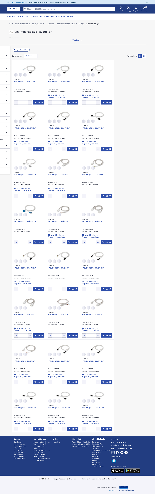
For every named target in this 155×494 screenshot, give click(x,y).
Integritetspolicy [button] (59, 479)
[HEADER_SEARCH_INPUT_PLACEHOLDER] (69, 9)
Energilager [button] (96, 448)
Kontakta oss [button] (19, 456)
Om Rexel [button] (17, 442)
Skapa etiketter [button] (39, 454)
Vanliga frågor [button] (19, 458)
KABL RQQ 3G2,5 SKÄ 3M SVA (90, 361)
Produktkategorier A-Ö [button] (42, 442)
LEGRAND (48, 79)
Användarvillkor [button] (40, 461)
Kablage (81, 24)
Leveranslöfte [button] (39, 456)
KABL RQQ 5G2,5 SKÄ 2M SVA (124, 408)
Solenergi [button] (95, 454)
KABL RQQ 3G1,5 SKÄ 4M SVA (56, 268)
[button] (25, 49)
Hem (11, 24)
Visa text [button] (78, 40)
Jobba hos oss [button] (19, 444)
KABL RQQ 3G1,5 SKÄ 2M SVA (124, 268)
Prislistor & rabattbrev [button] (42, 450)
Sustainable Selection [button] (80, 446)
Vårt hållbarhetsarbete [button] (81, 442)
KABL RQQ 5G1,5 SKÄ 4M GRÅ (56, 175)
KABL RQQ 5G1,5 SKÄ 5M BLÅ (56, 221)
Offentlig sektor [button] (98, 467)
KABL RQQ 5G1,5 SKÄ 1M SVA (124, 128)
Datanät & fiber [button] (98, 444)
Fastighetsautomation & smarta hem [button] (101, 451)
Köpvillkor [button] (57, 442)
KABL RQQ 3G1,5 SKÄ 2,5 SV (89, 268)
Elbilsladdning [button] (97, 446)
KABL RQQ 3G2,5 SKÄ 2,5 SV (55, 81)
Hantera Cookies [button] (88, 479)
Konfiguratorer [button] (39, 446)
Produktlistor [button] (38, 452)
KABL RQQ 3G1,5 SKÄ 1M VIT (90, 175)
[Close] (146, 2)
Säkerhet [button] (95, 456)
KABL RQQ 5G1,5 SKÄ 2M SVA (90, 408)
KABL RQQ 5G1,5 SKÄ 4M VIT (90, 221)
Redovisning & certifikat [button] (81, 444)
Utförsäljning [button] (38, 448)
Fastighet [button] (95, 458)
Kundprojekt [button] (19, 452)
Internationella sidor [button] (107, 479)
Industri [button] (95, 461)
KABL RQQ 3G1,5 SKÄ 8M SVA (56, 128)
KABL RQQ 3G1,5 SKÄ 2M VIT (56, 361)
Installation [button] (96, 465)
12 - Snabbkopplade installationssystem (60, 24)
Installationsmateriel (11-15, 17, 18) (28, 24)
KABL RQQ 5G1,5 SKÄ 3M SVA (56, 408)
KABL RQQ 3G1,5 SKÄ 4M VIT (124, 314)
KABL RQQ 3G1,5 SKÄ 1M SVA (124, 81)
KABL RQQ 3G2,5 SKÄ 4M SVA (90, 81)
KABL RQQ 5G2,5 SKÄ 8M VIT (124, 221)
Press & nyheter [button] (20, 446)
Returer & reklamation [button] (42, 458)
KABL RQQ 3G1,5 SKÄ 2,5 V (89, 314)
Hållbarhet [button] (18, 448)
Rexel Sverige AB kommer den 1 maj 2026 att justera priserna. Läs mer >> (52, 2)
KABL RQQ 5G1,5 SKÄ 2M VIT (56, 314)
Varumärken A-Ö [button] (40, 444)
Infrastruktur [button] (97, 463)
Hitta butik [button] (73, 479)
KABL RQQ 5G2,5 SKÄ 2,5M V (124, 175)
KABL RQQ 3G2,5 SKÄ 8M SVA (124, 361)
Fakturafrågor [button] (19, 454)
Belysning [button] (95, 442)
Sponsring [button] (18, 450)
